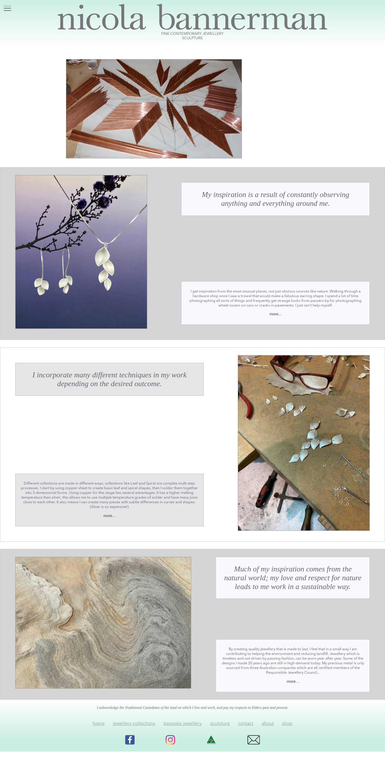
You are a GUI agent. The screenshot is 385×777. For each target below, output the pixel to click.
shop (287, 723)
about (268, 723)
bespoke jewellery (183, 723)
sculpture (220, 723)
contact (245, 723)
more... (275, 314)
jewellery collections (134, 723)
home (99, 723)
